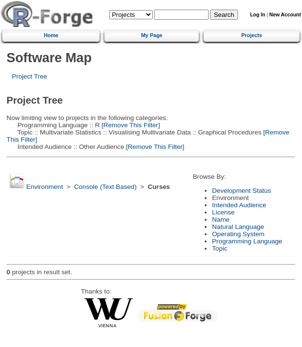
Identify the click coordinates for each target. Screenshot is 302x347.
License (223, 212)
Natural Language (238, 226)
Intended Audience (239, 205)
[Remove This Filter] (130, 125)
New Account (285, 14)
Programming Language (247, 241)
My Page (151, 35)
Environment (44, 186)
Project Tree (29, 76)
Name (220, 219)
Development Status (241, 190)
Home (51, 35)
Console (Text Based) (105, 186)
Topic (219, 248)
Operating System (238, 234)
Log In (257, 14)
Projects (251, 35)
